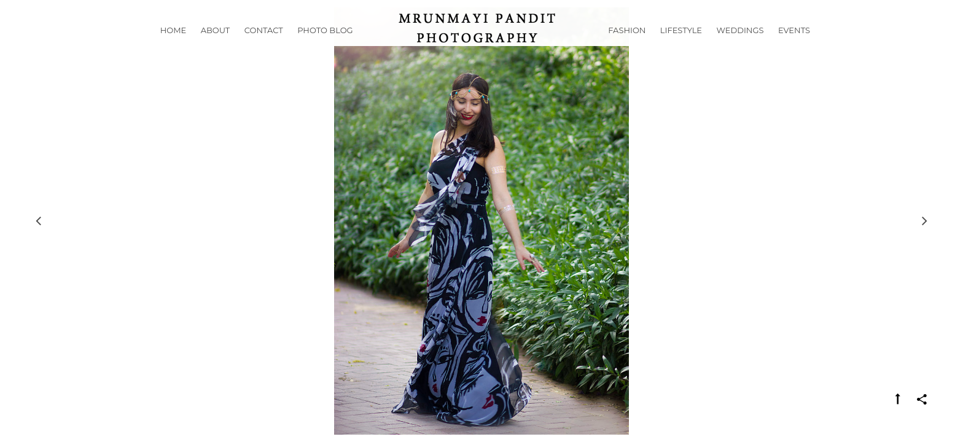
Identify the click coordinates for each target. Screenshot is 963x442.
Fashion (626, 45)
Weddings (740, 45)
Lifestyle (681, 45)
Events (794, 45)
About (215, 45)
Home (173, 45)
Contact (263, 45)
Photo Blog (325, 45)
